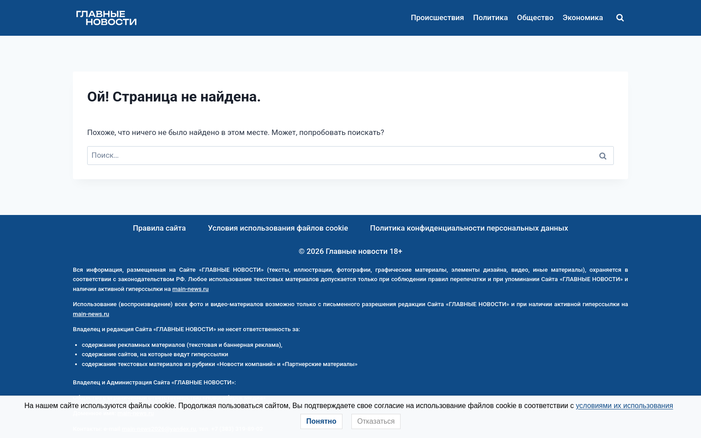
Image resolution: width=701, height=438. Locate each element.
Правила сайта (159, 227)
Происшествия (437, 17)
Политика (490, 17)
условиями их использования (624, 405)
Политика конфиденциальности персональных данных (469, 227)
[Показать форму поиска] (620, 18)
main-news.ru (190, 289)
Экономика (582, 17)
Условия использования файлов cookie (278, 227)
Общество (535, 17)
